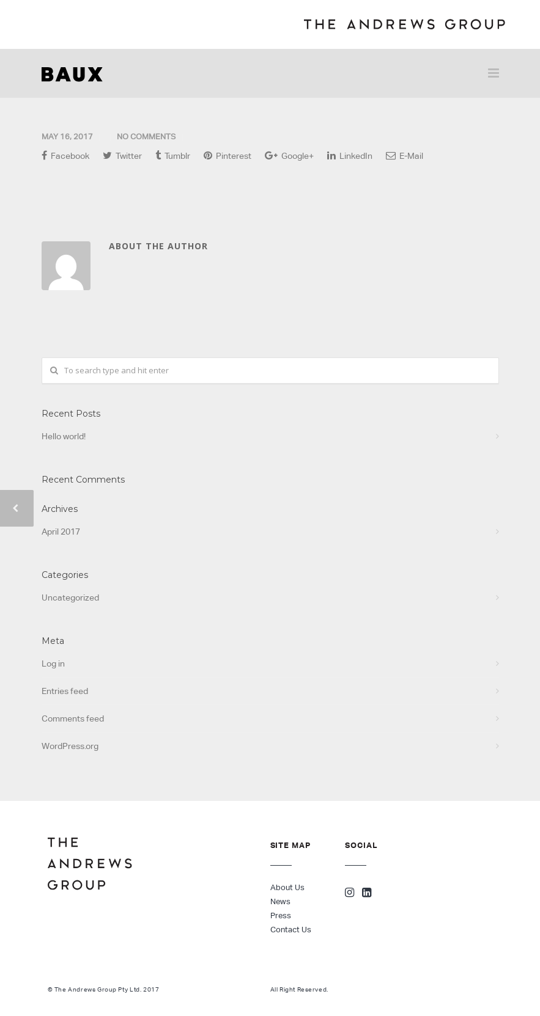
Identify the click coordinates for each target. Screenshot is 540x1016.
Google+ (289, 155)
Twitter (122, 155)
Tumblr (172, 155)
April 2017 (61, 531)
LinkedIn (349, 155)
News (280, 901)
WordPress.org (70, 746)
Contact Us (290, 929)
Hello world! (64, 436)
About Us (287, 887)
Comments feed (73, 718)
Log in (53, 663)
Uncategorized (70, 597)
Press (280, 915)
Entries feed (65, 691)
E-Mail (404, 155)
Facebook (65, 155)
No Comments (146, 136)
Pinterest (227, 155)
